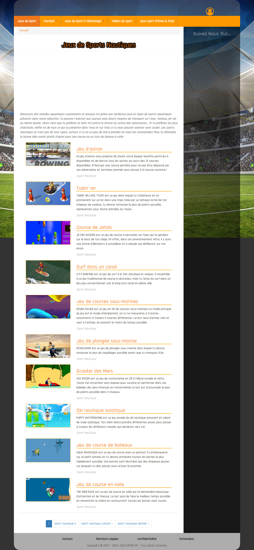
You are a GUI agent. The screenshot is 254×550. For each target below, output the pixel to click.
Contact (67, 539)
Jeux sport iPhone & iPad (157, 21)
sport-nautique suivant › (97, 523)
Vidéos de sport (122, 21)
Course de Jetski (94, 228)
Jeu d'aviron (89, 149)
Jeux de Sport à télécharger (84, 21)
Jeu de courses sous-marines (107, 302)
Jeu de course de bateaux (104, 445)
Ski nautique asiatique (100, 411)
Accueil (24, 30)
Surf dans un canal (96, 267)
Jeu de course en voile (100, 485)
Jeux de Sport (26, 21)
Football (50, 21)
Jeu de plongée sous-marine (106, 341)
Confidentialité (146, 539)
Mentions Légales (107, 539)
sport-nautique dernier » (133, 523)
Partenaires (186, 539)
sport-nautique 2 (65, 523)
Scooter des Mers (94, 371)
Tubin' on (85, 189)
